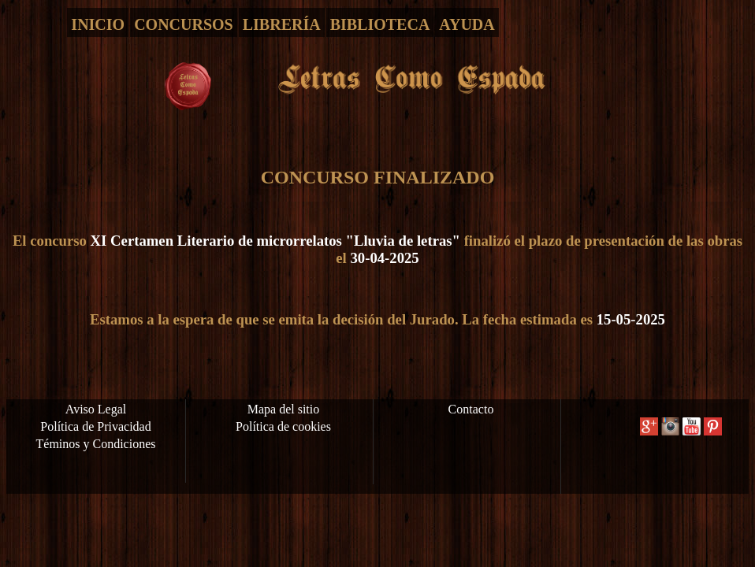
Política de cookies (283, 426)
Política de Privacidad (95, 426)
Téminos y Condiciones (96, 443)
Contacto (471, 409)
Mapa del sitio (283, 409)
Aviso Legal (95, 409)
